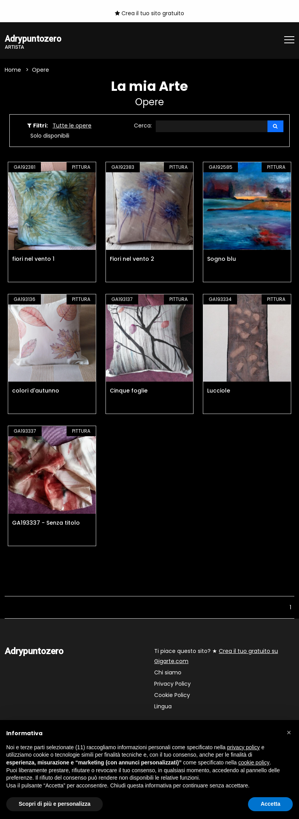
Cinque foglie (129, 391)
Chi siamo (167, 673)
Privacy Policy (172, 684)
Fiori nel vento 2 (132, 259)
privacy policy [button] (243, 747)
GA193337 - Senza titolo (46, 523)
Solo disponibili (49, 136)
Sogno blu (221, 259)
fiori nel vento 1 (33, 259)
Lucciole (218, 391)
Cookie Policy (172, 695)
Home (13, 70)
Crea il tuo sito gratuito (149, 13)
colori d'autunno (35, 391)
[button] (289, 732)
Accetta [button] (270, 804)
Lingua (163, 707)
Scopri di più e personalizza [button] (54, 804)
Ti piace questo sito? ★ (216, 656)
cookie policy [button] (253, 762)
